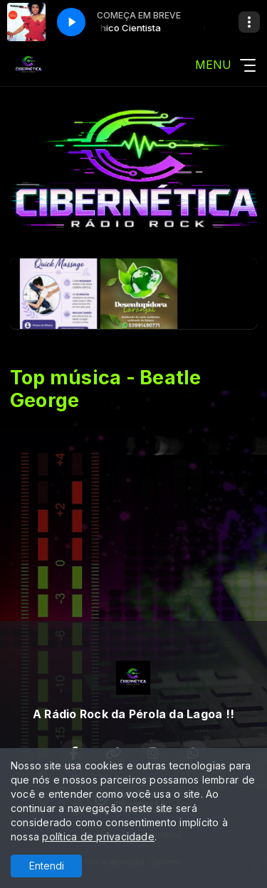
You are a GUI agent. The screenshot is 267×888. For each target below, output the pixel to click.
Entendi (46, 866)
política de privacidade (98, 836)
